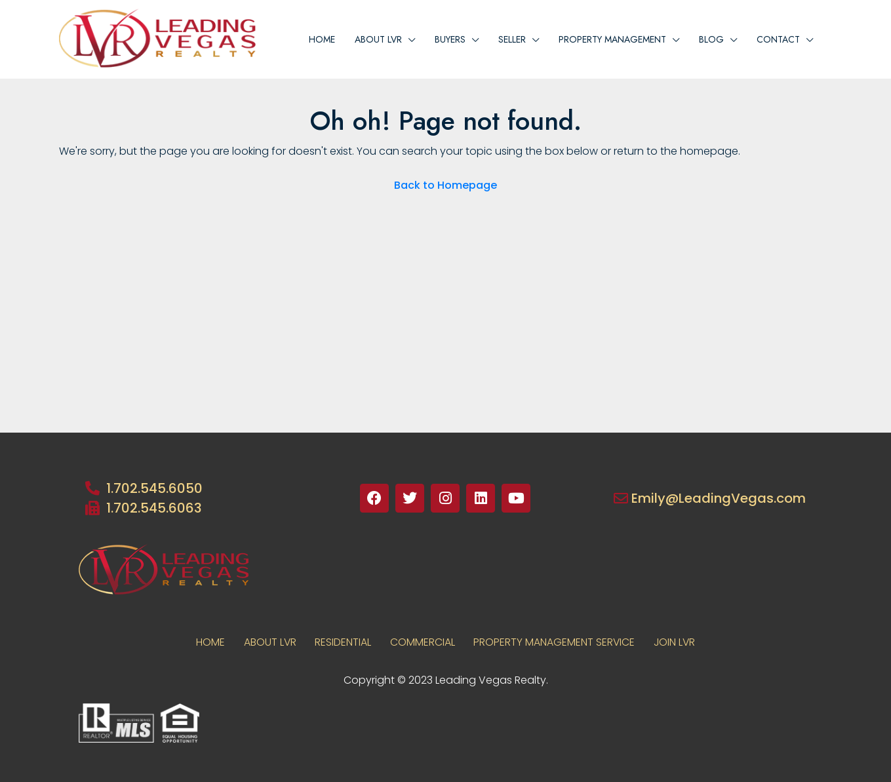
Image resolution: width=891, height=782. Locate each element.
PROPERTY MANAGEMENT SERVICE (556, 642)
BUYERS (450, 39)
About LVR (267, 642)
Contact (778, 39)
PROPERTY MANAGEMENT (612, 39)
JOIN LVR (677, 642)
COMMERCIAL (422, 642)
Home (322, 39)
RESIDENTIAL (342, 642)
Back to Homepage (445, 185)
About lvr (378, 39)
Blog (711, 39)
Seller (512, 39)
